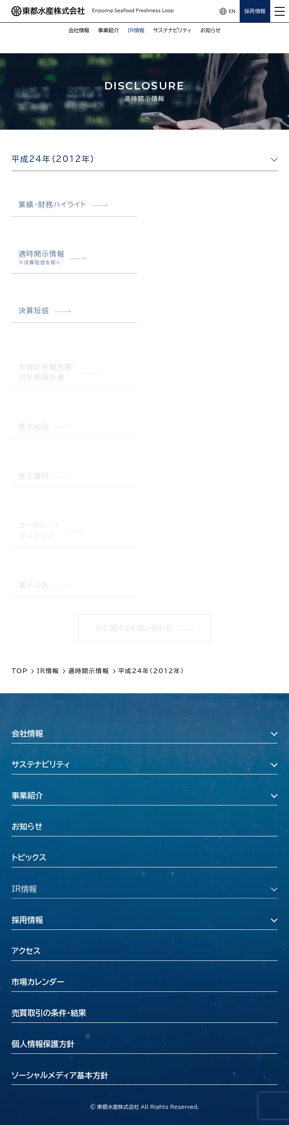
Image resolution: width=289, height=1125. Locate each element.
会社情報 (79, 30)
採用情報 (254, 11)
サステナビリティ (172, 30)
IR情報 (136, 30)
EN (232, 11)
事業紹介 (108, 30)
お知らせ (210, 30)
